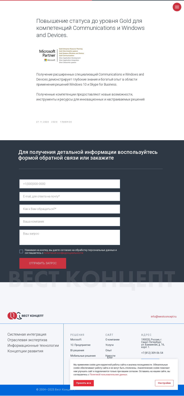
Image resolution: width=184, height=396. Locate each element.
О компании (112, 339)
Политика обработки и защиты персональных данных (112, 389)
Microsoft (75, 339)
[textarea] (69, 237)
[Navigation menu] (177, 7)
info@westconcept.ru (163, 317)
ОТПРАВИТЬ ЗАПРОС (43, 263)
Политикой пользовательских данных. (109, 374)
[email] (69, 196)
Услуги (109, 345)
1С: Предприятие (80, 345)
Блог (110, 357)
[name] (69, 209)
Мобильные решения (83, 356)
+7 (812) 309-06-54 (152, 353)
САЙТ (109, 335)
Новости (110, 356)
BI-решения (77, 350)
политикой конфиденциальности (63, 253)
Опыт (108, 350)
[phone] (69, 184)
